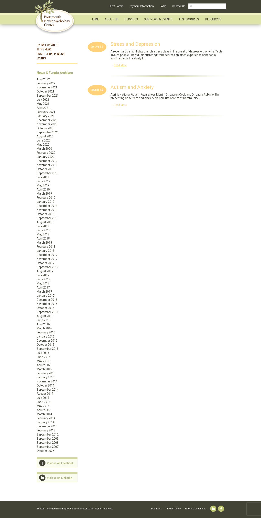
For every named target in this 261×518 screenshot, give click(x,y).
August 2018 (45, 222)
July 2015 (43, 352)
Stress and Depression (135, 44)
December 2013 (47, 426)
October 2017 (45, 263)
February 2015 (46, 373)
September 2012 (48, 434)
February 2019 (46, 197)
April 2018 (43, 238)
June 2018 (43, 230)
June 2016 (43, 320)
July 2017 (43, 275)
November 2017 (47, 259)
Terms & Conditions (195, 508)
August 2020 (45, 136)
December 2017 (47, 254)
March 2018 (44, 242)
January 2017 (45, 295)
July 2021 (43, 99)
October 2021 (45, 91)
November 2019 (47, 165)
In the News (44, 49)
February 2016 (46, 332)
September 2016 (48, 312)
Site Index (156, 508)
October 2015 (45, 344)
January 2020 (45, 156)
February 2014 (46, 418)
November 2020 (47, 124)
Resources (213, 19)
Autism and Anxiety (132, 87)
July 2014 (43, 397)
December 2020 (47, 120)
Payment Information (141, 6)
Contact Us (178, 6)
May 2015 (43, 361)
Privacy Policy (173, 508)
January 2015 (45, 377)
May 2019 (43, 185)
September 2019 (48, 173)
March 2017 (44, 291)
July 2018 (43, 226)
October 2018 (45, 214)
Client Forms (116, 6)
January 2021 (45, 116)
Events (41, 58)
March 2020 (44, 148)
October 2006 (45, 450)
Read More (120, 65)
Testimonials (189, 19)
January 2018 (45, 250)
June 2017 (43, 279)
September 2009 (48, 438)
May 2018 (43, 234)
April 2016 (43, 324)
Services (131, 19)
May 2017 (43, 283)
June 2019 (43, 181)
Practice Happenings (50, 54)
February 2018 (46, 246)
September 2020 (48, 132)
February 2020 (46, 152)
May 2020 (43, 144)
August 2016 (45, 316)
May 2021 (43, 103)
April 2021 (43, 107)
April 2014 (43, 410)
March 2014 (44, 414)
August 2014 (45, 393)
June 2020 (43, 140)
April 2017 (43, 287)
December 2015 (47, 340)
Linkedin (213, 509)
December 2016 (47, 299)
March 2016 (44, 328)
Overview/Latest (48, 45)
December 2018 (47, 205)
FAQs (163, 6)
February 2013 (46, 430)
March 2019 (44, 193)
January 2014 (45, 422)
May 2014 (43, 406)
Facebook (221, 509)
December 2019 (47, 161)
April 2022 (43, 79)
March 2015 (44, 369)
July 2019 (43, 177)
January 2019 (45, 201)
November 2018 (47, 210)
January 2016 (45, 336)
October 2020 (45, 128)
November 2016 (47, 303)
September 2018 (48, 218)
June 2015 (43, 357)
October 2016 (45, 308)
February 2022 (46, 83)
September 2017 (48, 267)
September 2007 (48, 446)
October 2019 (45, 169)
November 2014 (47, 381)
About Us (111, 19)
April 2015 (43, 365)
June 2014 (43, 401)
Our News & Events (158, 19)
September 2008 (48, 442)
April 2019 (43, 189)
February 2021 (46, 112)
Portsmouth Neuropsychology (57, 17)
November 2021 (47, 87)
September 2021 (48, 95)
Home (95, 19)
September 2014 (48, 389)
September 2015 (48, 348)
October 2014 (45, 385)
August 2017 (45, 271)
